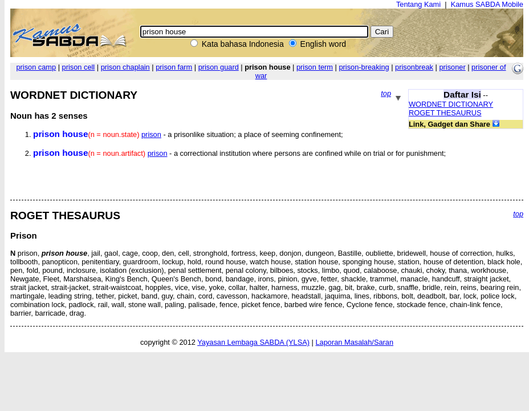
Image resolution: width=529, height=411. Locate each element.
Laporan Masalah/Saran (354, 342)
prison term (314, 67)
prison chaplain (125, 67)
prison (151, 134)
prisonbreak (414, 67)
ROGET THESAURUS (445, 112)
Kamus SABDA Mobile (487, 4)
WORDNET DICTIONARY (451, 104)
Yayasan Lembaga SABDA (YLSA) (253, 342)
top (386, 93)
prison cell (78, 67)
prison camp (36, 67)
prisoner (452, 67)
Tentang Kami (418, 4)
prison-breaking (364, 67)
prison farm (174, 67)
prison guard (218, 67)
